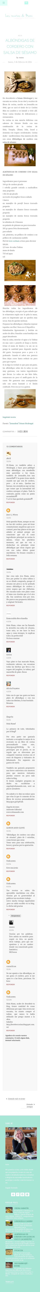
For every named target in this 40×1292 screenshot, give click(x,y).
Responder (10, 502)
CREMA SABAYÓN (21, 1208)
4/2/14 (8, 621)
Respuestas (15, 916)
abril (8, 458)
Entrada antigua (30, 1105)
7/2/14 (8, 969)
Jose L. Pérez (12, 515)
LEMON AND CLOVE (15, 828)
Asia (20, 36)
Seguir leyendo (11, 1188)
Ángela (9, 717)
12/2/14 (9, 1000)
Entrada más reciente (16, 1099)
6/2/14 (8, 864)
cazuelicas (11, 966)
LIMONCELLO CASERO (23, 1221)
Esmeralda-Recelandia (17, 618)
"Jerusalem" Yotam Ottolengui (21, 423)
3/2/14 (8, 461)
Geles (9, 655)
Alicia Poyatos (13, 688)
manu (12, 927)
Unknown (11, 861)
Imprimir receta (9, 417)
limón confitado (13, 241)
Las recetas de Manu (20, 15)
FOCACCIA (18, 1250)
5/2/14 (8, 720)
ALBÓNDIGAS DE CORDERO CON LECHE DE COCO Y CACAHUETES (24, 1236)
